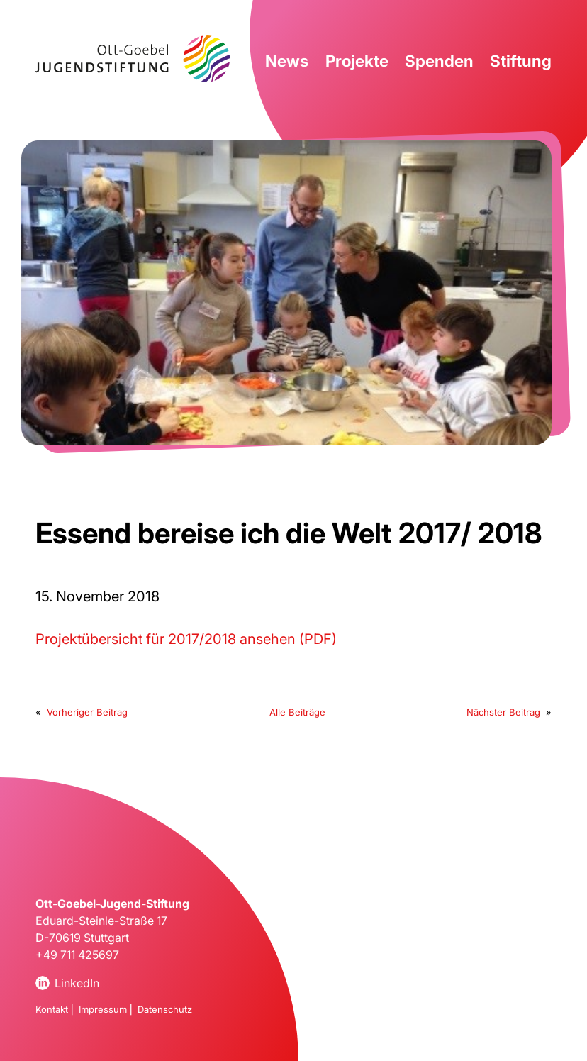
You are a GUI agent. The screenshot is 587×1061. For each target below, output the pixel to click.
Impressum (103, 1009)
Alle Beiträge (297, 712)
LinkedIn (77, 983)
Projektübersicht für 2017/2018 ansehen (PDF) (186, 639)
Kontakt (51, 1009)
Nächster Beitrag (503, 712)
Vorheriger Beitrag (87, 712)
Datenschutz (165, 1009)
